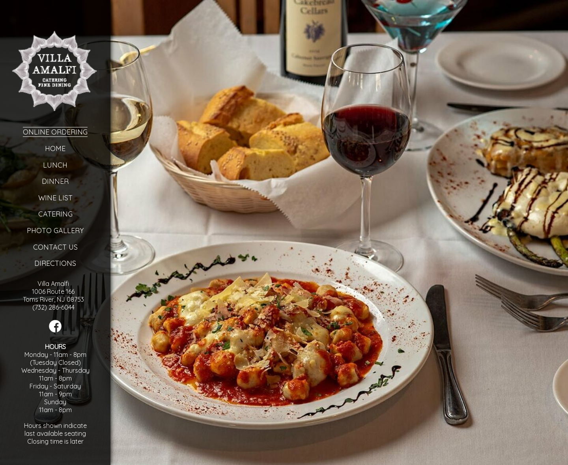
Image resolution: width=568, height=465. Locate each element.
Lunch (55, 165)
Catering (55, 213)
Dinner (55, 181)
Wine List (55, 197)
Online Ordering (55, 131)
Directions (55, 263)
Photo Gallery (55, 230)
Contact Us (55, 247)
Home (55, 148)
